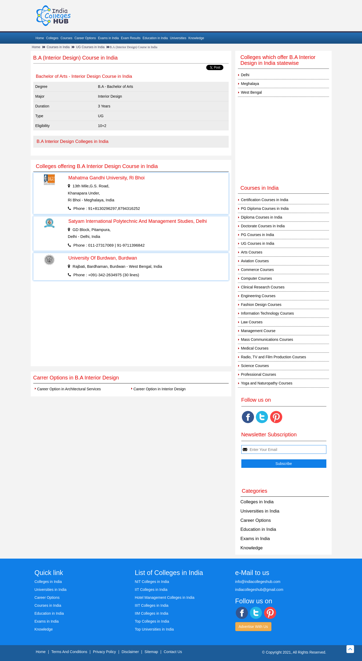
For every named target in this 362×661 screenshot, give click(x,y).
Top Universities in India (154, 629)
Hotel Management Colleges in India (165, 597)
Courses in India (58, 47)
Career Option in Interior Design (160, 389)
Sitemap (151, 652)
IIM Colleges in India (151, 613)
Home (40, 38)
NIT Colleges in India (152, 581)
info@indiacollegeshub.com (257, 581)
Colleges (52, 38)
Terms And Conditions (69, 652)
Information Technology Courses (267, 313)
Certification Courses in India (264, 200)
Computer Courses (256, 278)
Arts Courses (251, 252)
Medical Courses (255, 348)
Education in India (155, 38)
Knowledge (196, 38)
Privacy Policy (104, 652)
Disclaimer (130, 652)
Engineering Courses (258, 296)
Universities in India (260, 511)
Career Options (85, 38)
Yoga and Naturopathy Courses (267, 383)
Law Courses (252, 322)
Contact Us (173, 652)
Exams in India (108, 38)
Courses (66, 38)
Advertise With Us (253, 626)
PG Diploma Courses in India (265, 208)
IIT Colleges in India (151, 589)
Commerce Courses (257, 270)
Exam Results (130, 38)
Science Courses (255, 366)
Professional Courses (258, 374)
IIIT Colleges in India (151, 605)
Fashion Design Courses (261, 304)
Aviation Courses (255, 261)
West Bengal (251, 92)
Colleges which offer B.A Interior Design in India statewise (278, 60)
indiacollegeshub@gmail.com (259, 589)
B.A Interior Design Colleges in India (73, 141)
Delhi (245, 75)
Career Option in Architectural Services (69, 389)
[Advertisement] (131, 326)
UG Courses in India (90, 47)
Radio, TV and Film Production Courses (273, 357)
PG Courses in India (257, 235)
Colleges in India (257, 501)
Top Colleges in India (152, 621)
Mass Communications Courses (267, 339)
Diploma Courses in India (261, 217)
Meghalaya (250, 84)
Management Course (258, 331)
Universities (178, 38)
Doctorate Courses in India (263, 226)
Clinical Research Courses (263, 287)
